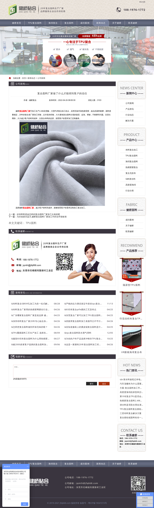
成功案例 (85, 22)
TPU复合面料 (35, 22)
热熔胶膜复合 (132, 167)
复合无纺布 (131, 173)
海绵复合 (53, 22)
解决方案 (130, 120)
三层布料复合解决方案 (130, 413)
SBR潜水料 (130, 179)
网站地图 (142, 2)
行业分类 (130, 190)
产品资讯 (130, 109)
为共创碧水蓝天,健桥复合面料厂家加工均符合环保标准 (42, 216)
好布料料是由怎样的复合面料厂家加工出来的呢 (38, 214)
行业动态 (130, 114)
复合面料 (69, 22)
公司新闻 (41, 78)
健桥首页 (16, 22)
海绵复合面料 (132, 161)
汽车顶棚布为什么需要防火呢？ (135, 383)
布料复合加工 (132, 149)
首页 (24, 78)
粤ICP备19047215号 (97, 503)
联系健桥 (132, 22)
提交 (104, 383)
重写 (91, 383)
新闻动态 (100, 22)
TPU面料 (31, 223)
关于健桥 (116, 22)
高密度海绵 (131, 184)
